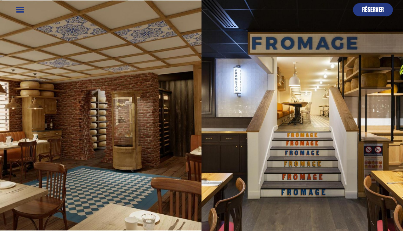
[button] (373, 9)
